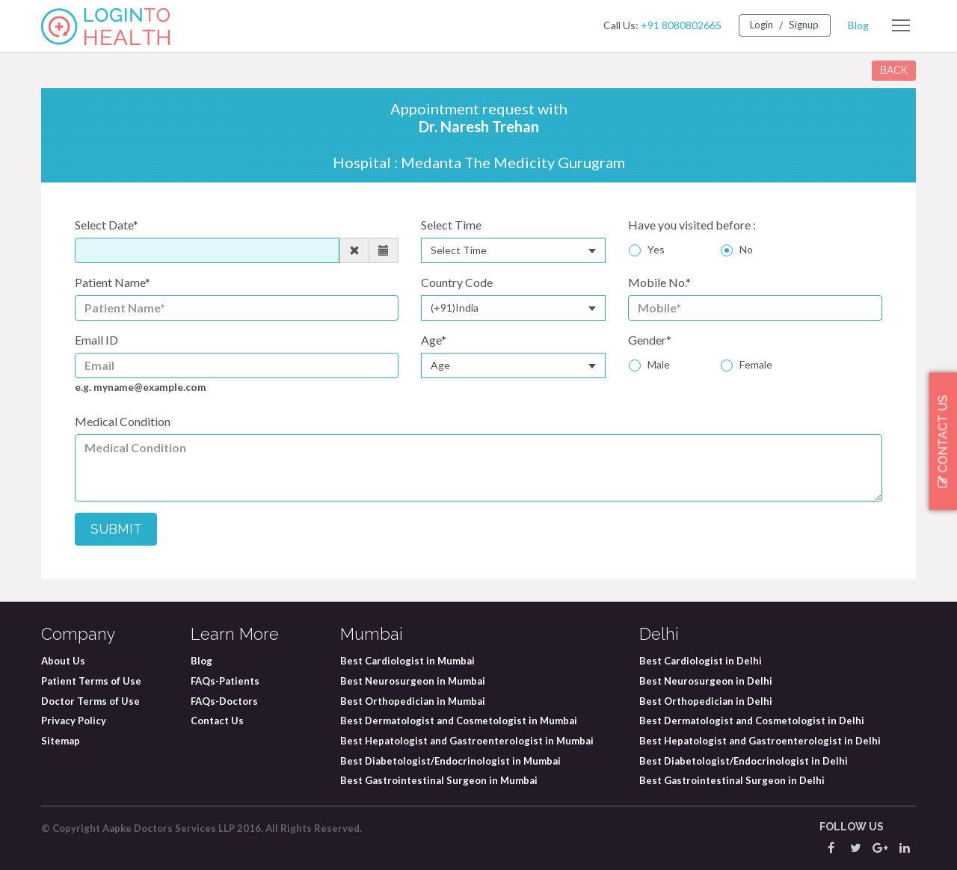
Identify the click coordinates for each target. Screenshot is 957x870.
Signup (803, 25)
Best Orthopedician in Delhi (705, 700)
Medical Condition (122, 421)
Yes (656, 249)
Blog (858, 25)
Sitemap (60, 740)
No (746, 249)
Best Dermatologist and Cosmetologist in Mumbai (458, 720)
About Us (63, 661)
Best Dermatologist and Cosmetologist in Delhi (751, 720)
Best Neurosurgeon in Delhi (705, 681)
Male (658, 364)
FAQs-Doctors (224, 700)
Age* (433, 340)
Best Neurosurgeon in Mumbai (412, 681)
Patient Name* (112, 282)
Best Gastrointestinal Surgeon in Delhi (732, 780)
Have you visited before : (692, 225)
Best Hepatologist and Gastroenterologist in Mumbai (467, 740)
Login (758, 25)
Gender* (649, 340)
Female (755, 364)
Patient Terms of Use (91, 681)
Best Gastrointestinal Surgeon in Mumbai (439, 780)
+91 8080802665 (676, 25)
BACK (894, 70)
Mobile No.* (659, 282)
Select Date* (106, 225)
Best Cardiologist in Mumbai (407, 661)
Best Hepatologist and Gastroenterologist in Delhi (760, 740)
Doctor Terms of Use (90, 700)
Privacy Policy (73, 720)
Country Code (457, 282)
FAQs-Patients (225, 681)
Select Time (451, 225)
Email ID (96, 340)
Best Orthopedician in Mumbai (412, 700)
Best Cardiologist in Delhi (700, 661)
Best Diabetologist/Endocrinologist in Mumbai (450, 760)
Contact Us (217, 720)
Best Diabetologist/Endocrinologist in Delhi (743, 760)
